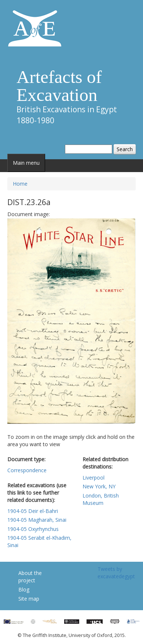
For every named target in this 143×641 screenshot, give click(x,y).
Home (20, 183)
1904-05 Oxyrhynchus (33, 528)
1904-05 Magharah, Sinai (36, 519)
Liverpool (93, 477)
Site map (28, 598)
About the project (30, 576)
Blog (23, 589)
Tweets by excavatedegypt (116, 572)
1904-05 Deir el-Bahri (32, 510)
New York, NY (98, 486)
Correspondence (27, 470)
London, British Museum (100, 499)
